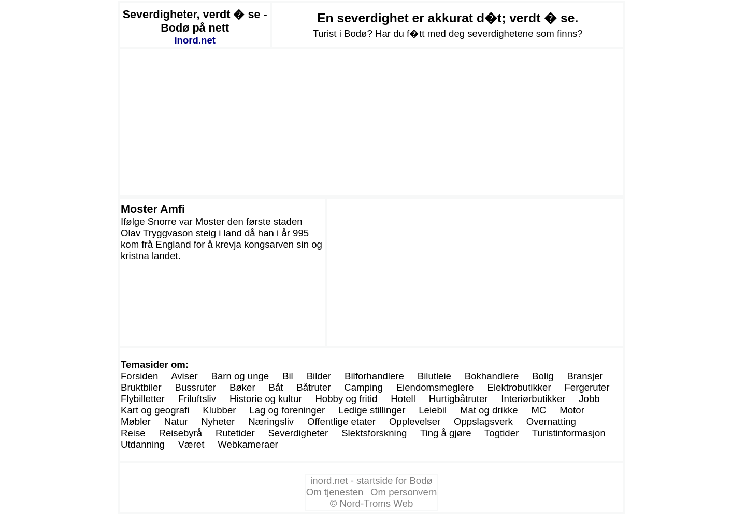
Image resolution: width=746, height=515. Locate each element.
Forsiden (139, 375)
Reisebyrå (180, 432)
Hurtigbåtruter (458, 398)
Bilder (319, 375)
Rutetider (235, 432)
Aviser (184, 375)
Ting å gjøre (445, 432)
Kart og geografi (155, 410)
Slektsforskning (374, 432)
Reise (133, 432)
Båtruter (313, 387)
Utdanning (143, 444)
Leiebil (433, 410)
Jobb (589, 398)
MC (538, 410)
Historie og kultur (265, 398)
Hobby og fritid (346, 398)
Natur (176, 421)
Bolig (542, 375)
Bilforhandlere (374, 375)
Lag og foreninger (287, 410)
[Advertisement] (371, 121)
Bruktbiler (141, 387)
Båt (275, 387)
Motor (572, 410)
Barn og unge (240, 375)
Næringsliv (271, 421)
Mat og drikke (489, 410)
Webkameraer (248, 444)
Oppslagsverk (483, 421)
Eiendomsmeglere (435, 387)
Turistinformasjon (569, 432)
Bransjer (584, 375)
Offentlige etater (341, 421)
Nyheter (218, 421)
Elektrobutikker (519, 387)
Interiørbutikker (533, 398)
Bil (287, 375)
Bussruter (195, 387)
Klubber (219, 410)
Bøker (242, 387)
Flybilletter (143, 398)
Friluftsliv (197, 398)
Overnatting (551, 421)
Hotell (403, 398)
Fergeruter (586, 387)
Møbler (136, 421)
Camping (363, 387)
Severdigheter (298, 432)
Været (191, 444)
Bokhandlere (492, 375)
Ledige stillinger (371, 410)
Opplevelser (414, 421)
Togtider (501, 432)
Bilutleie (434, 375)
